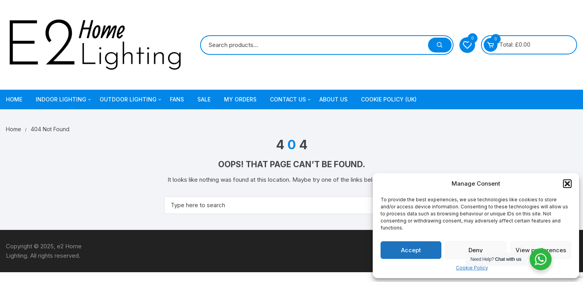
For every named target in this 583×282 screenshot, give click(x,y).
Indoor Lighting (64, 99)
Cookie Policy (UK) (389, 99)
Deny (475, 250)
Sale (204, 99)
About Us (333, 99)
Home (14, 99)
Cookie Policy (472, 268)
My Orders (240, 99)
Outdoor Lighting (131, 99)
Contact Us (291, 99)
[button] (567, 184)
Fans (177, 99)
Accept (411, 250)
